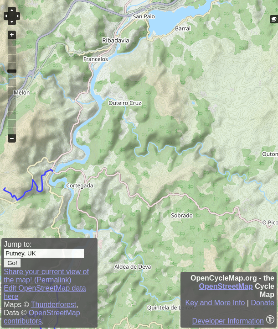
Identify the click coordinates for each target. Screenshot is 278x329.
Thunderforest (54, 304)
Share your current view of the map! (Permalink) (46, 276)
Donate (262, 303)
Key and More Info (215, 303)
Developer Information (228, 321)
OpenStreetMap (226, 286)
